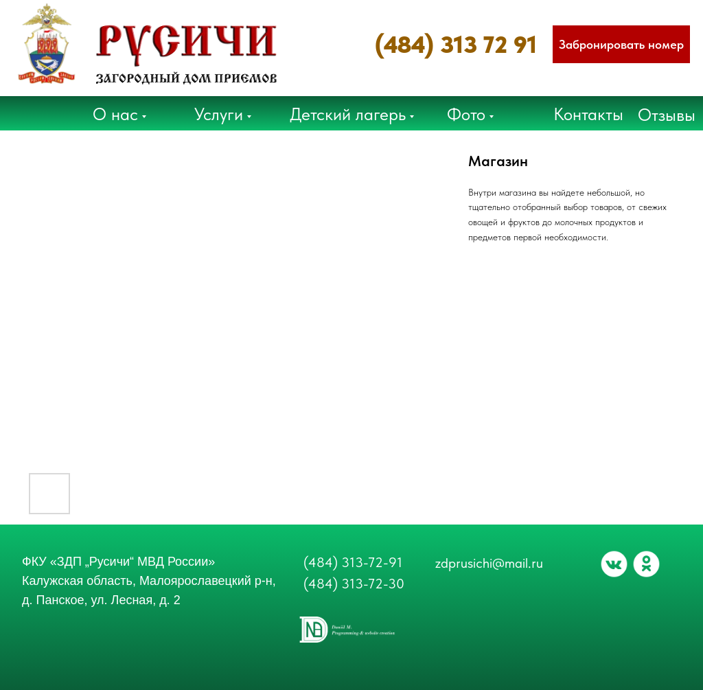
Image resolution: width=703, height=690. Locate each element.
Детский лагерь (348, 114)
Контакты (588, 114)
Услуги (218, 114)
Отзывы (666, 114)
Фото (466, 114)
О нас (115, 114)
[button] (621, 44)
